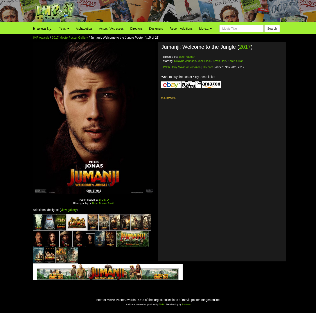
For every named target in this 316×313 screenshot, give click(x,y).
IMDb (166, 67)
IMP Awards (41, 37)
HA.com (208, 67)
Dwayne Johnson (185, 61)
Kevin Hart (219, 61)
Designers (156, 28)
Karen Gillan (236, 61)
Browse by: (42, 28)
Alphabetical (84, 28)
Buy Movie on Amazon (186, 67)
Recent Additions (181, 28)
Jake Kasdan (187, 56)
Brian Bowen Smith (103, 203)
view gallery (69, 210)
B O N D (104, 199)
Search (272, 28)
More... (205, 28)
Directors (136, 28)
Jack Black (204, 61)
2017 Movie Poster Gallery (70, 37)
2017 (245, 47)
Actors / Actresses (111, 28)
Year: (64, 28)
